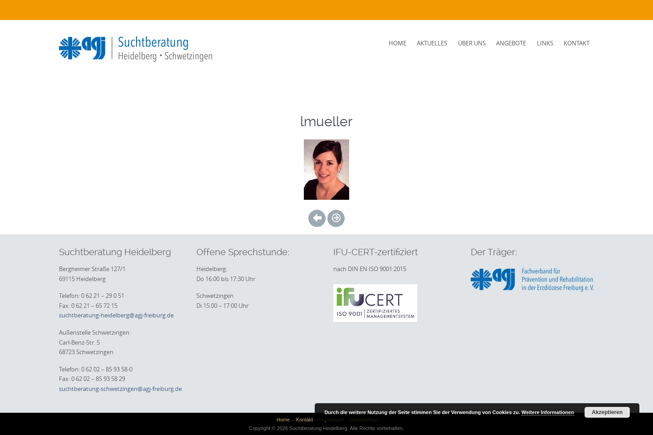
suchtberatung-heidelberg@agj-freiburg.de (116, 315)
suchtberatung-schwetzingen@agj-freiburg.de (120, 389)
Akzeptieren (607, 412)
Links (545, 43)
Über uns (472, 43)
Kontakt (577, 43)
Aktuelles (432, 43)
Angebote (511, 43)
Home (397, 43)
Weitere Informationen (547, 412)
